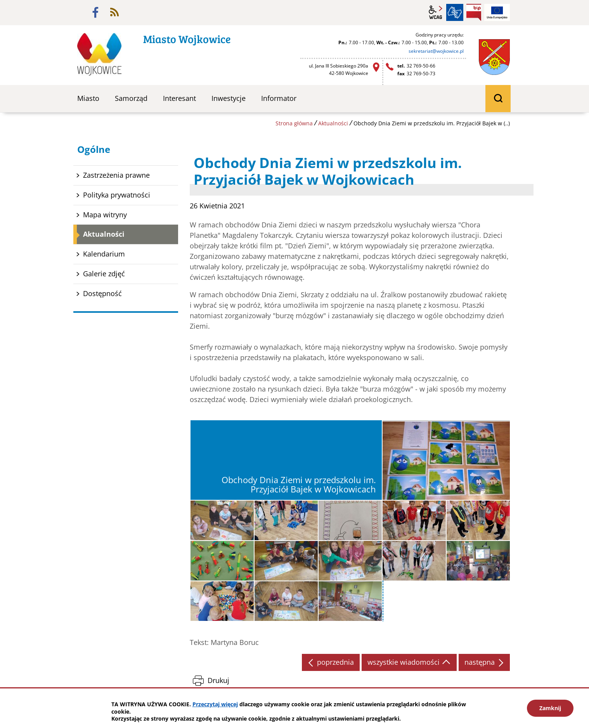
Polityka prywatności (116, 194)
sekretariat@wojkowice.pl (436, 51)
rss (114, 12)
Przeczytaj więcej (215, 704)
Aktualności (333, 123)
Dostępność (102, 293)
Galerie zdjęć (104, 273)
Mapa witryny (105, 214)
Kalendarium (104, 253)
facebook (95, 12)
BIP (473, 12)
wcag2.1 (435, 12)
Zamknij (550, 708)
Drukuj (218, 680)
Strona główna (294, 123)
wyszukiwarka (498, 98)
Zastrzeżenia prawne (116, 175)
